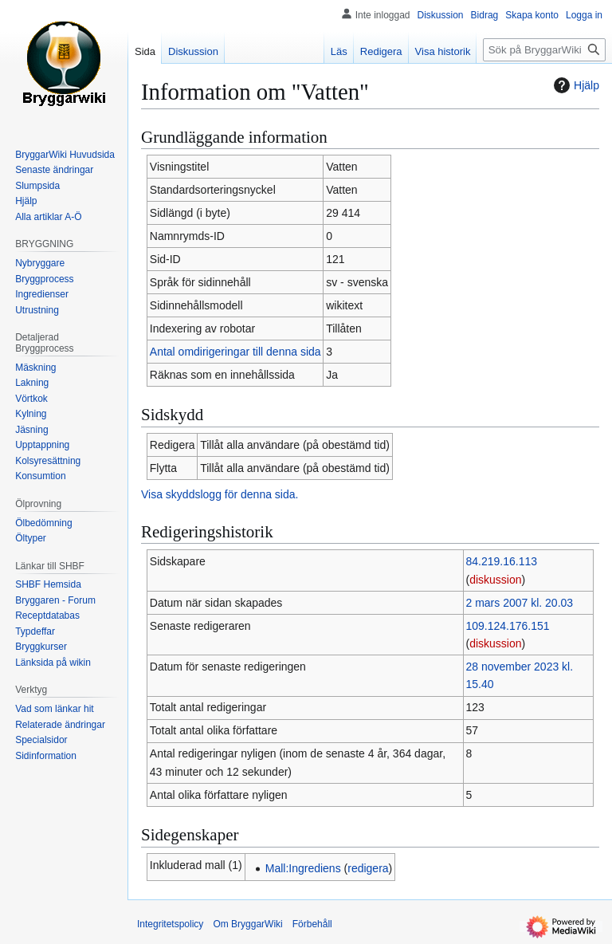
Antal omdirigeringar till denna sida (235, 351)
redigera (367, 868)
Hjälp (574, 85)
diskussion (495, 579)
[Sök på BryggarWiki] (544, 49)
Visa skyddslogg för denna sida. (219, 494)
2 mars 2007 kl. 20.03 (519, 602)
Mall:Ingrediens (303, 868)
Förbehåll (312, 924)
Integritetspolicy (170, 924)
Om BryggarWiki (247, 924)
